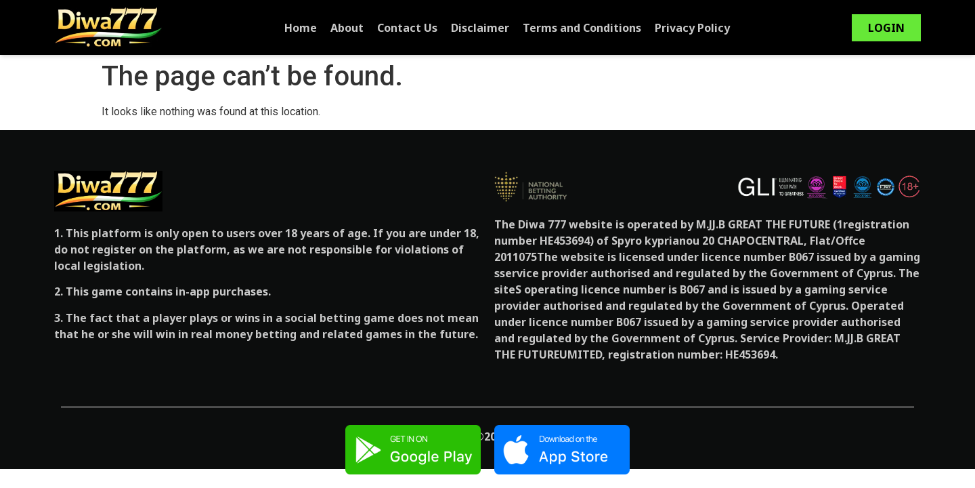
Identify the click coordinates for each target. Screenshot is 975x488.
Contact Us (407, 27)
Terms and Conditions (582, 27)
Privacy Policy (692, 27)
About (347, 27)
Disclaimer (480, 27)
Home (300, 27)
